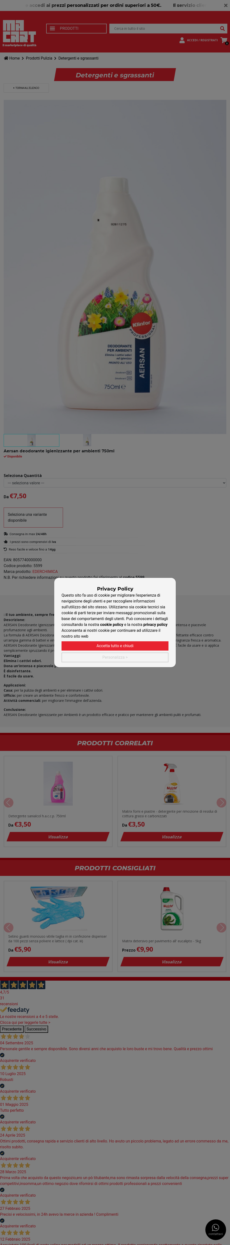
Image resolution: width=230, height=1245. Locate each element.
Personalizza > (115, 657)
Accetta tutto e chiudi (115, 645)
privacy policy (155, 624)
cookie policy (111, 624)
